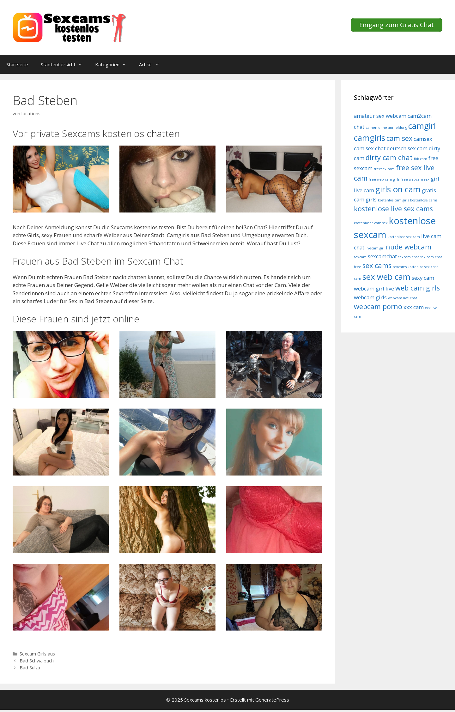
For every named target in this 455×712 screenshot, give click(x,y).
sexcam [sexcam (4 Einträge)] (360, 257)
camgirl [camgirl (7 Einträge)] (422, 125)
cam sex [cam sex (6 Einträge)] (399, 138)
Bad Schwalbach (37, 661)
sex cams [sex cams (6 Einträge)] (376, 265)
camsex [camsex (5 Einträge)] (423, 138)
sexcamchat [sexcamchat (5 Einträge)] (382, 256)
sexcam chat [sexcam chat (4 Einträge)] (408, 257)
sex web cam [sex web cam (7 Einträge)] (386, 276)
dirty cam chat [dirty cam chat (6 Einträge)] (389, 157)
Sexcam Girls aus (37, 654)
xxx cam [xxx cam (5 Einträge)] (413, 307)
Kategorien (114, 64)
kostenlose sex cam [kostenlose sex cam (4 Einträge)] (404, 237)
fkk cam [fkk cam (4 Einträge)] (420, 159)
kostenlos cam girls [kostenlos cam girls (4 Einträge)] (393, 200)
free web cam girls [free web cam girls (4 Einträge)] (384, 179)
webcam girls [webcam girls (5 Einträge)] (370, 297)
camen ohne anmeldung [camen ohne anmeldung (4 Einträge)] (386, 127)
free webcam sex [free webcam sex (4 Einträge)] (415, 179)
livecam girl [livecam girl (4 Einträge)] (375, 248)
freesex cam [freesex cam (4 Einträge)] (384, 169)
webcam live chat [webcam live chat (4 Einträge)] (402, 298)
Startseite (17, 64)
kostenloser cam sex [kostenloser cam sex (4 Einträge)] (371, 223)
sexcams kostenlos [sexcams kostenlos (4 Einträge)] (408, 267)
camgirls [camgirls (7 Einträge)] (369, 137)
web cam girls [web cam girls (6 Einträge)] (417, 287)
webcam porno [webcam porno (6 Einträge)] (378, 306)
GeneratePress (272, 700)
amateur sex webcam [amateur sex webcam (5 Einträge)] (380, 115)
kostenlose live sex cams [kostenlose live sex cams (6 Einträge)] (393, 208)
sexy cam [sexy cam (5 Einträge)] (423, 277)
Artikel (152, 64)
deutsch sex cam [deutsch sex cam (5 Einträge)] (407, 148)
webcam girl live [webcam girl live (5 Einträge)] (374, 288)
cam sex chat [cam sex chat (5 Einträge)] (369, 148)
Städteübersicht (65, 64)
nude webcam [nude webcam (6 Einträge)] (408, 246)
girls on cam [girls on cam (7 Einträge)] (398, 189)
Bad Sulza (30, 668)
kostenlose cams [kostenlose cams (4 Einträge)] (423, 200)
